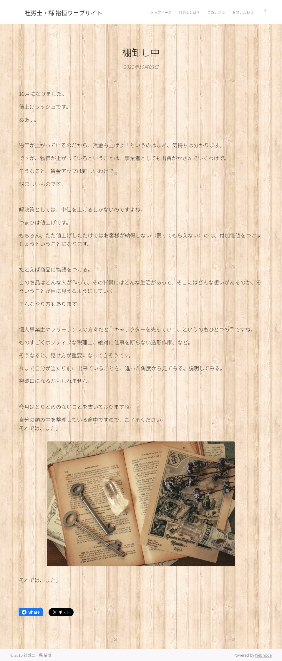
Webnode (263, 655)
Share (31, 612)
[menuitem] (213, 12)
